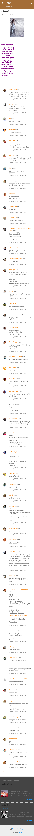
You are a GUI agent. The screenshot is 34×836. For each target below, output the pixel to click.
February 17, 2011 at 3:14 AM (17, 625)
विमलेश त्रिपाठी (12, 367)
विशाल (10, 168)
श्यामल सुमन (12, 270)
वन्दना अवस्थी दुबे (13, 739)
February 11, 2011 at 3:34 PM (17, 99)
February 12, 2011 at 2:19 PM (17, 264)
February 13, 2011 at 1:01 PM (17, 386)
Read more (29, 800)
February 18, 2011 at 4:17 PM (17, 695)
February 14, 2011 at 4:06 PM (17, 479)
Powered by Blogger (17, 829)
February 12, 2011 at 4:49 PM (17, 298)
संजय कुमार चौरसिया (14, 391)
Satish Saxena (13, 473)
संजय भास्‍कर (12, 140)
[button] (31, 11)
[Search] (31, 3)
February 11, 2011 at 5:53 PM (17, 135)
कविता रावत (12, 129)
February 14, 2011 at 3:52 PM (17, 468)
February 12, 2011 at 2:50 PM (17, 286)
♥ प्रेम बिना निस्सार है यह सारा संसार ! (18, 616)
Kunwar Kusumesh (14, 315)
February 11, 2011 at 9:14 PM (17, 175)
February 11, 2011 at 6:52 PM (17, 150)
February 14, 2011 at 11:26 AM (17, 428)
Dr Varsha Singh (13, 248)
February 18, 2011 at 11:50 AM (17, 652)
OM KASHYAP (13, 539)
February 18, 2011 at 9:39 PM (17, 722)
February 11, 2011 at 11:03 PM (17, 212)
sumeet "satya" (13, 762)
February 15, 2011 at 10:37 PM (17, 546)
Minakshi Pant (13, 378)
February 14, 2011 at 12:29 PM (17, 446)
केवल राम (11, 291)
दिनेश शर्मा (11, 690)
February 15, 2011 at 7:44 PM (17, 534)
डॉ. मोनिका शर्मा (13, 217)
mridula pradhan (13, 647)
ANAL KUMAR (13, 552)
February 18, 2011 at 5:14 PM (17, 712)
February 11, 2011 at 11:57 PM (17, 223)
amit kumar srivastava (15, 357)
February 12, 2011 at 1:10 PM (17, 253)
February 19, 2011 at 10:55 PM (17, 744)
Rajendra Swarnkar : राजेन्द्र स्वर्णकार (18, 590)
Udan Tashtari (13, 484)
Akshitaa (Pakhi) (13, 657)
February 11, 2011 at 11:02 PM (17, 201)
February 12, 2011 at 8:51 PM (17, 337)
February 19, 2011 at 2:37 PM (17, 733)
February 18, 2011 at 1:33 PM (17, 684)
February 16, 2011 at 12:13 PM (17, 570)
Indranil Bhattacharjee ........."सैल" (18, 679)
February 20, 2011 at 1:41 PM (17, 757)
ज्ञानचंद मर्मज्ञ (12, 575)
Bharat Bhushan (13, 327)
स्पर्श (9, 3)
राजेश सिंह (11, 495)
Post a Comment (8, 772)
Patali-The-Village (14, 304)
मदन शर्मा (11, 181)
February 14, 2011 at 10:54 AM (17, 413)
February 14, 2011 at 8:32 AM (17, 399)
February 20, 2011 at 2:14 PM (17, 767)
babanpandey (13, 206)
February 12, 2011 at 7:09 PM (17, 322)
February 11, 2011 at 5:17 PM (17, 124)
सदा (10, 118)
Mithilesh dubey (13, 717)
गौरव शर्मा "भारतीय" (14, 342)
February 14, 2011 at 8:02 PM (17, 501)
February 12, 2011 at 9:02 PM (17, 351)
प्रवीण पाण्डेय (12, 194)
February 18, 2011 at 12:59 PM (17, 673)
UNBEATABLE (13, 89)
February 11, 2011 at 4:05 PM (17, 113)
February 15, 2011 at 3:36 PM (17, 523)
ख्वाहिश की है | (5, 805)
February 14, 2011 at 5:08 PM (17, 490)
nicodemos (21, 832)
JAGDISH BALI (13, 750)
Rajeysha (11, 701)
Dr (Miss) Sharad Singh (15, 259)
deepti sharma (13, 433)
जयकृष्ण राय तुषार (13, 528)
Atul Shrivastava (13, 418)
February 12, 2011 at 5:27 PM (17, 309)
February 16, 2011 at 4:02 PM (17, 584)
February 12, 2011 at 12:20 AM (17, 242)
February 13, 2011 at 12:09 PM (17, 373)
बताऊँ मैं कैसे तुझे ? (7, 784)
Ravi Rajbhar (12, 506)
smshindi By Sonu (14, 452)
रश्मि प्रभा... (11, 104)
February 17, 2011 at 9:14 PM (17, 642)
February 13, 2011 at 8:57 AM (17, 362)
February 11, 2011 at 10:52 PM (17, 188)
